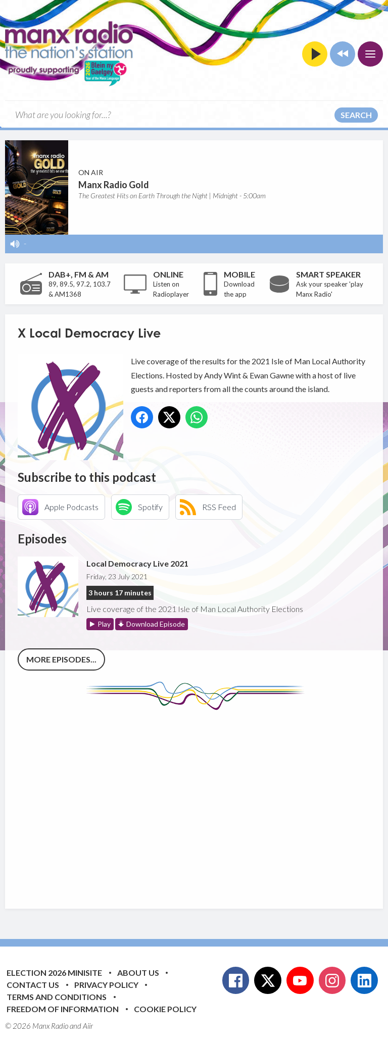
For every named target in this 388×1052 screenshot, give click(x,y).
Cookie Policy (165, 1009)
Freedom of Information (63, 1009)
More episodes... (61, 659)
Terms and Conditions (57, 997)
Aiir (88, 1025)
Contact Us (33, 984)
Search (356, 115)
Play (104, 624)
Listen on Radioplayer (171, 289)
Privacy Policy (106, 984)
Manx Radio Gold (113, 184)
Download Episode (155, 624)
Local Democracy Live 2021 (137, 563)
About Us (138, 972)
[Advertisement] (203, 801)
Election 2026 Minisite (54, 972)
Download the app (239, 289)
